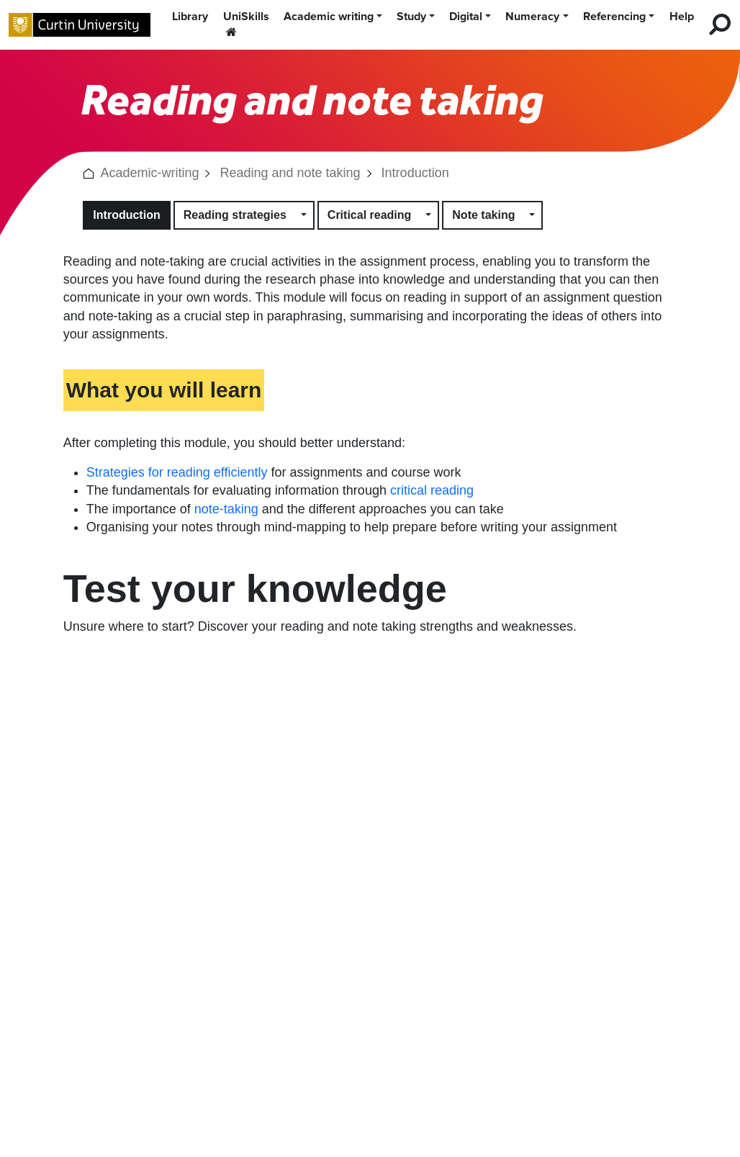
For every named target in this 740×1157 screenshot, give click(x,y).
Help (681, 16)
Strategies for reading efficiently (177, 472)
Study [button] (411, 16)
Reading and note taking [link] (290, 173)
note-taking (226, 509)
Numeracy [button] (532, 16)
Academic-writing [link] (149, 173)
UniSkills (246, 23)
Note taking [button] (483, 215)
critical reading (432, 490)
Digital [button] (465, 16)
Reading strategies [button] (235, 215)
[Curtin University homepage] (79, 24)
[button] (88, 173)
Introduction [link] (415, 173)
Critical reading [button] (369, 215)
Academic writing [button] (329, 16)
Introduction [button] (126, 215)
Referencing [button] (614, 16)
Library (190, 16)
